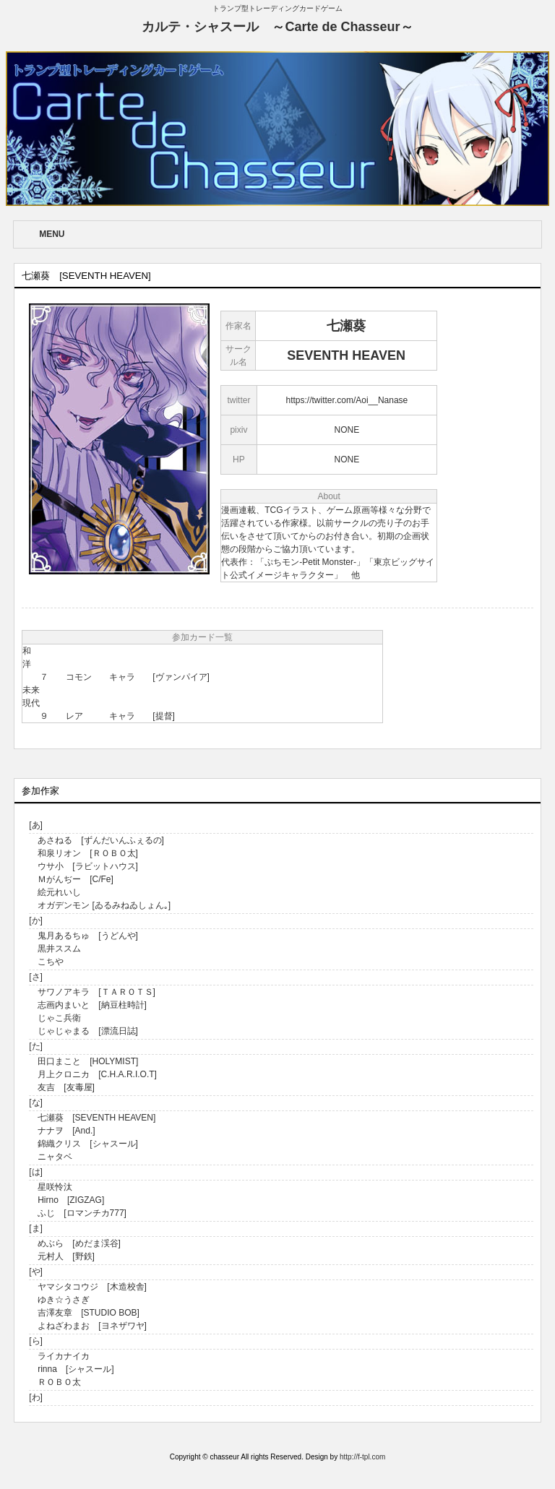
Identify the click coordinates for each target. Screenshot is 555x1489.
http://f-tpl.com (362, 1457)
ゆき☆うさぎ (64, 1300)
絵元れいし (59, 892)
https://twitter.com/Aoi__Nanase (347, 400)
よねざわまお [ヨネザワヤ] (92, 1326)
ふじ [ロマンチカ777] (82, 1213)
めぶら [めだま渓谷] (79, 1243)
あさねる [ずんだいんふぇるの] (101, 840)
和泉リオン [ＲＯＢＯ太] (88, 853)
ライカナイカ (64, 1356)
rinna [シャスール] (75, 1369)
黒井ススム (59, 949)
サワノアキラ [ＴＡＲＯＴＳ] (96, 992)
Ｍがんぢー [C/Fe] (75, 879)
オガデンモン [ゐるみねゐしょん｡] (104, 905)
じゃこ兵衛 (59, 1018)
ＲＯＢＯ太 (59, 1382)
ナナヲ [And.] (66, 1131)
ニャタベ (55, 1157)
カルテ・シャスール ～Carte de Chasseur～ (277, 27)
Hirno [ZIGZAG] (71, 1200)
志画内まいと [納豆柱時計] (92, 1005)
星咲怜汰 (55, 1187)
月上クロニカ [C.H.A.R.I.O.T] (97, 1074)
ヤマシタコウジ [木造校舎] (92, 1287)
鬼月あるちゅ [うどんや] (88, 936)
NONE (347, 430)
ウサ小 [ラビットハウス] (88, 866)
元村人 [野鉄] (66, 1256)
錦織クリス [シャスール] (88, 1144)
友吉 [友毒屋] (66, 1087)
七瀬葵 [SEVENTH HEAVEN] (96, 1118)
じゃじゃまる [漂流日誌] (88, 1031)
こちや (51, 962)
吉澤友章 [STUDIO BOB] (88, 1313)
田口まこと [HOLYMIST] (88, 1061)
